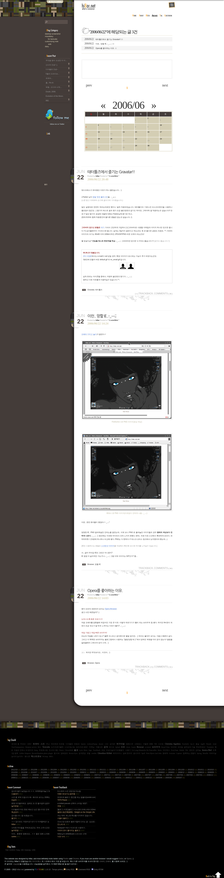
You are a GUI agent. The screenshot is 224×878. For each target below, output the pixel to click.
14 (124, 132)
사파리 (102, 861)
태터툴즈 (98, 290)
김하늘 (198, 750)
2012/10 (16, 770)
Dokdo (181, 750)
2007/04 (181, 775)
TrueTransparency (17, 747)
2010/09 (16, 772)
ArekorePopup (92, 744)
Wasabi (208, 744)
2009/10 (104, 772)
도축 (214, 750)
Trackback (144, 293)
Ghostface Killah (105, 753)
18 (86, 139)
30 (148, 145)
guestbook (169, 15)
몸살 (197, 744)
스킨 (42, 744)
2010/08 (26, 772)
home (134, 15)
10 (161, 125)
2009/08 (124, 772)
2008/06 (37, 775)
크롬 (45, 861)
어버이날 (212, 753)
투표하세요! (201, 747)
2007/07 (150, 775)
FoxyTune (174, 750)
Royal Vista (165, 747)
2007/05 (171, 775)
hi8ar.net (88, 6)
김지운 (112, 744)
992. (57, 100)
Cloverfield (69, 750)
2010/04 (65, 772)
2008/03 (68, 775)
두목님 (91, 747)
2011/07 (143, 770)
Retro (160, 750)
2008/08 (16, 775)
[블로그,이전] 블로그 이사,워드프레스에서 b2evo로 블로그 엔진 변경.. (76, 810)
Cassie (133, 747)
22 (136, 139)
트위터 (36, 744)
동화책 (165, 753)
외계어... (57, 77)
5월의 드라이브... (57, 73)
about (141, 15)
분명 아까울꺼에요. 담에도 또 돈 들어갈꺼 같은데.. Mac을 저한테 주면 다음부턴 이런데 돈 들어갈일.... (30, 804)
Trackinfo (185, 744)
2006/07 (58, 778)
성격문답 (82, 753)
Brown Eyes (73, 753)
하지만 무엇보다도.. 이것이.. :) (98, 652)
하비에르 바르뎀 (57, 744)
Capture (179, 753)
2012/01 (85, 770)
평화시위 (129, 744)
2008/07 (27, 775)
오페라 (108, 861)
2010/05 (55, 772)
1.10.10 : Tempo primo (48, 869)
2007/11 (109, 775)
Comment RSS (83, 869)
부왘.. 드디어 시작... (57, 86)
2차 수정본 (87, 256)
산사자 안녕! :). (57, 64)
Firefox (66, 859)
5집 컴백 (14, 753)
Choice (61, 750)
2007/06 (160, 775)
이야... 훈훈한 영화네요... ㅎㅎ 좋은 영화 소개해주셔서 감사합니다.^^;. (30, 835)
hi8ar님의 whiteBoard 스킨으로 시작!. (72, 835)
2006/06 (128, 105)
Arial (214, 744)
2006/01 (120, 778)
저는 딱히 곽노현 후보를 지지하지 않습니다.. (75, 817)
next (165, 85)
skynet (101, 744)
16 (148, 132)
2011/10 (114, 770)
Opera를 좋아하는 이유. (100, 48)
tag (161, 15)
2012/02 (75, 770)
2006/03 (99, 778)
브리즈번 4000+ (82, 747)
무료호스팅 (43, 750)
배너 (39, 747)
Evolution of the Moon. (57, 95)
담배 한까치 (127, 753)
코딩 (103, 750)
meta (148, 15)
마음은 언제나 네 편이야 (23, 750)
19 (99, 139)
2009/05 (143, 772)
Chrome (76, 859)
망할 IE (98, 564)
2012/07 (26, 770)
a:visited (148, 747)
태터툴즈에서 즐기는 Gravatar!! (103, 39)
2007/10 (119, 775)
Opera (97, 663)
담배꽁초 (64, 753)
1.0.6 (106, 744)
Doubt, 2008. (57, 91)
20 (111, 139)
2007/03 (191, 775)
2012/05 (45, 770)
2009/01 (173, 772)
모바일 (180, 747)
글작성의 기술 (189, 747)
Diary (59, 46)
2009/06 (134, 772)
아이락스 (166, 750)
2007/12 (99, 775)
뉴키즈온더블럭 (57, 747)
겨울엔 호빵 (148, 744)
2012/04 (55, 770)
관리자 (191, 750)
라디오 (111, 747)
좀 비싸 (57, 753)
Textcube (46, 747)
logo (90, 750)
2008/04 (58, 775)
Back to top (214, 874)
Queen (83, 744)
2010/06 (45, 772)
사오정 (160, 744)
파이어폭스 (36, 861)
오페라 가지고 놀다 (89, 334)
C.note (59, 41)
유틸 (88, 753)
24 (161, 139)
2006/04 (89, 778)
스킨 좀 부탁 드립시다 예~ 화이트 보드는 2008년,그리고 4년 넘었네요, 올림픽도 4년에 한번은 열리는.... (30, 798)
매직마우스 (117, 753)
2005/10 (150, 778)
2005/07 (180, 778)
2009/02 (163, 772)
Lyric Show (83, 750)
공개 (106, 747)
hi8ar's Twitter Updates (57, 115)
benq (36, 750)
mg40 (203, 744)
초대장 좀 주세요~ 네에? (21, 744)
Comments (163, 293)
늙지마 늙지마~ (17, 756)
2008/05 (48, 775)
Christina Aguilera (173, 744)
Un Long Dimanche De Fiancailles (144, 750)
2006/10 (27, 778)
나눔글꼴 (16, 864)
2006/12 (212, 775)
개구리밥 (120, 744)
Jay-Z (192, 744)
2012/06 (35, 770)
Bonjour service (31, 747)
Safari (121, 859)
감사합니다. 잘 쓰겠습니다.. (22, 817)
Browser (91, 564)
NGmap (45, 756)
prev (89, 85)
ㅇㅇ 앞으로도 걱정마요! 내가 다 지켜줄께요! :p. (30, 823)
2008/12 (183, 772)
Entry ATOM (98, 869)
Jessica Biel (207, 750)
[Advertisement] (127, 69)
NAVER (174, 747)
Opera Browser (111, 609)
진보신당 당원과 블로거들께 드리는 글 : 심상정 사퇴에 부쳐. (76, 823)
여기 (102, 227)
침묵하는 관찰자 (189, 753)
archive (155, 15)
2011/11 (104, 770)
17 (161, 132)
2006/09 (37, 778)
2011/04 (173, 770)
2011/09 (124, 770)
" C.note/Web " (113, 176)
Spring (199, 753)
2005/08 (170, 778)
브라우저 (156, 747)
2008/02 (79, 775)
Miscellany (59, 36)
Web (60, 44)
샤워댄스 (138, 744)
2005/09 (160, 778)
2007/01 (201, 775)
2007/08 (139, 775)
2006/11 (16, 778)
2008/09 (212, 772)
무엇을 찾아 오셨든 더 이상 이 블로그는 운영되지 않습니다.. (57, 60)
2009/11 (94, 772)
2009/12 (85, 772)
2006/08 (47, 778)
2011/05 (163, 770)
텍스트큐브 (36, 756)
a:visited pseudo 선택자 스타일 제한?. (72, 804)
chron (128, 747)
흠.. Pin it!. (57, 82)
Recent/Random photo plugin (42, 753)
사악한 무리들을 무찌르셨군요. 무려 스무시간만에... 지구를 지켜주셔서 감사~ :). (30, 829)
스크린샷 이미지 (107, 546)
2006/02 (110, 778)
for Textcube (60, 39)
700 (155, 744)
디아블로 (69, 744)
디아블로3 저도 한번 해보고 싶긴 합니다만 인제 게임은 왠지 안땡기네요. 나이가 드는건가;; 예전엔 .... (30, 810)
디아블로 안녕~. (57, 68)
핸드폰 (27, 756)
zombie (94, 753)
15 (136, 132)
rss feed (171, 5)
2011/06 (153, 770)
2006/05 (78, 778)
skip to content (55, 3)
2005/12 (130, 778)
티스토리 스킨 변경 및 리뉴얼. (69, 792)
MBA (51, 756)
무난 (48, 744)
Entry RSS (69, 869)
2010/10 (212, 770)
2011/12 (94, 770)
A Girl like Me (70, 747)
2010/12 (193, 770)
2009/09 (114, 772)
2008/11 (193, 772)
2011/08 (134, 770)
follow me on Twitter (57, 124)
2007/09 (129, 775)
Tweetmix (210, 747)
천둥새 (77, 744)
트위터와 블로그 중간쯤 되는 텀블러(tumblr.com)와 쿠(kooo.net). (76, 798)
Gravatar (91, 290)
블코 (76, 750)
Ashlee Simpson (25, 753)
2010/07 (35, 772)
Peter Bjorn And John (154, 753)
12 (99, 132)
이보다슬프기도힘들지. (115, 750)
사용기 (128, 750)
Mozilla (205, 753)
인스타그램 (53, 750)
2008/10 (202, 772)
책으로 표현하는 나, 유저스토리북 (55, 194)
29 (136, 145)
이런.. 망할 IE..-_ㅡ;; (99, 43)
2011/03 (183, 770)
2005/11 (140, 778)
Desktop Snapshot (59, 34)
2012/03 (65, 770)
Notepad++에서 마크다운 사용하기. (71, 829)
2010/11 (202, 770)
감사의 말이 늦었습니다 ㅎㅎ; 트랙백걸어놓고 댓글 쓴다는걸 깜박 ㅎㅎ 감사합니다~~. (30, 792)
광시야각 (136, 753)
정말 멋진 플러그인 (100, 197)
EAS (123, 747)
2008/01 (89, 775)
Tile (186, 750)
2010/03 (75, 772)
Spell (143, 753)
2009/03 (153, 772)
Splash (117, 747)
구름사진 (99, 747)
